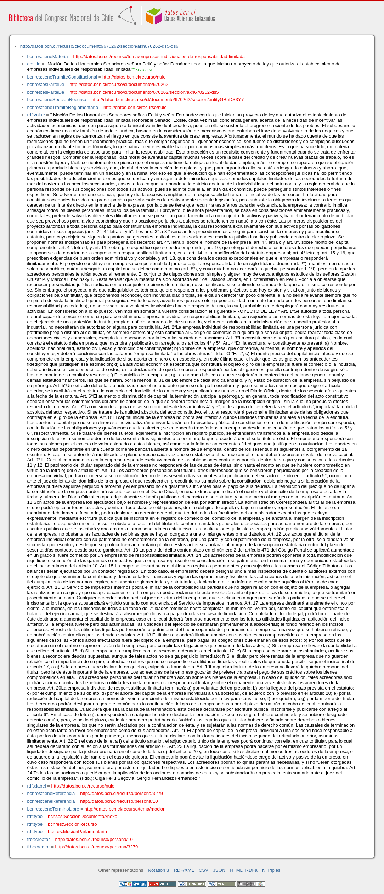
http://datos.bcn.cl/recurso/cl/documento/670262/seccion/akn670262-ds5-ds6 (99, 46)
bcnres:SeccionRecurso (72, 824)
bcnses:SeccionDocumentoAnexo (82, 816)
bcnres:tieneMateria (47, 56)
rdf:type (35, 816)
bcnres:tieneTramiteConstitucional (62, 77)
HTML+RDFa (244, 870)
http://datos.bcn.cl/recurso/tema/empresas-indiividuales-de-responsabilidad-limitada (159, 56)
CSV (203, 870)
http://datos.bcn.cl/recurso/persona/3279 (121, 793)
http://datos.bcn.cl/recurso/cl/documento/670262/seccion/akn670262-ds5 (144, 92)
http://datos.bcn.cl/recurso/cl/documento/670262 (118, 84)
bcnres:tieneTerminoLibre (53, 809)
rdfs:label (36, 786)
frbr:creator (38, 839)
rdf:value (36, 114)
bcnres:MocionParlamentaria (77, 831)
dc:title (33, 64)
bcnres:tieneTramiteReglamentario (62, 107)
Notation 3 (158, 870)
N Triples (271, 870)
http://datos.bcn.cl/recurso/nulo (134, 77)
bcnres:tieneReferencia (51, 793)
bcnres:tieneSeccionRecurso (56, 99)
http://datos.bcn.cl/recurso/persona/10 (119, 801)
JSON (219, 870)
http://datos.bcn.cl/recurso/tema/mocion (125, 809)
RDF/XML (184, 870)
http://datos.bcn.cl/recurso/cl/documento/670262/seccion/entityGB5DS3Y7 (167, 99)
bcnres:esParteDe (45, 84)
